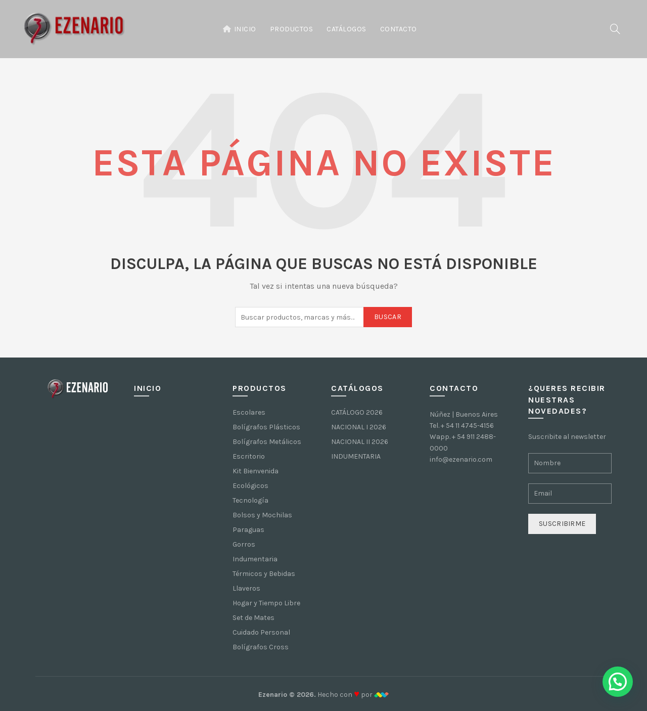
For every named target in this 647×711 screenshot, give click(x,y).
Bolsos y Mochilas (262, 515)
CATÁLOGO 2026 (357, 412)
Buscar (387, 317)
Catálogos (346, 29)
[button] (618, 681)
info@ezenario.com (461, 459)
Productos (291, 29)
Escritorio (249, 456)
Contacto (398, 29)
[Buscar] (615, 28)
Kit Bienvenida (256, 471)
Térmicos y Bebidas (264, 573)
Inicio (239, 29)
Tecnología (250, 500)
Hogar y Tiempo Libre (266, 603)
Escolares (249, 412)
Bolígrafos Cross (261, 647)
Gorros (244, 544)
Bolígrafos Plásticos (266, 427)
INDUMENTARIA (356, 456)
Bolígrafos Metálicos (267, 441)
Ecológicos (250, 485)
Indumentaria (255, 559)
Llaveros (246, 588)
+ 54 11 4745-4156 (467, 425)
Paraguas (248, 529)
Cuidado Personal (261, 632)
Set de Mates (253, 617)
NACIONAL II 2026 (359, 441)
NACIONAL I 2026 (358, 427)
